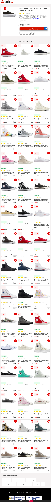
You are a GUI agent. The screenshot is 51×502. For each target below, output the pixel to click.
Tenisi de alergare (30, 480)
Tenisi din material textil (18, 480)
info (15, 68)
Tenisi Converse (6, 480)
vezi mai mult (36, 18)
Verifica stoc (38, 28)
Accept (31, 501)
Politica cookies (37, 493)
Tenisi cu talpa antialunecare (25, 484)
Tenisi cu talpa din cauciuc (9, 484)
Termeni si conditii (13, 493)
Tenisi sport (37, 484)
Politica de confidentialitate (26, 493)
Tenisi (43, 484)
